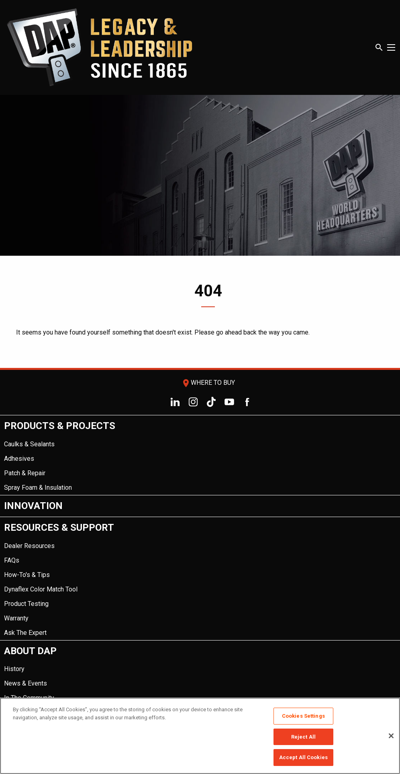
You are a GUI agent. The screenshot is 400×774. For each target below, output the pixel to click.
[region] (200, 736)
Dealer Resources (29, 546)
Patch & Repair (24, 473)
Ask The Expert (25, 632)
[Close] (391, 736)
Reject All (303, 737)
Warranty (16, 618)
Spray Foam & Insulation (38, 487)
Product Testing (26, 604)
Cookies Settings (303, 716)
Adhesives (19, 458)
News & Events (25, 683)
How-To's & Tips (27, 575)
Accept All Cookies (303, 757)
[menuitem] (200, 455)
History (14, 669)
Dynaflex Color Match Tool (41, 589)
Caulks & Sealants (29, 444)
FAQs (11, 560)
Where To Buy (208, 382)
